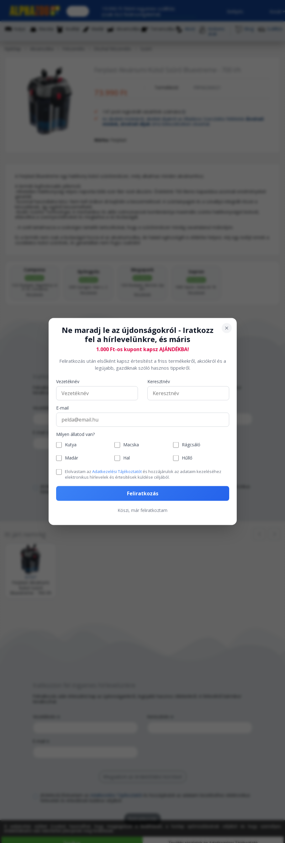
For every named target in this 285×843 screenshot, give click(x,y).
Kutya (71, 445)
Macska (131, 445)
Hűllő (187, 458)
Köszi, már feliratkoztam (142, 510)
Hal (126, 458)
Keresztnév (158, 381)
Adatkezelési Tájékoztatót (117, 471)
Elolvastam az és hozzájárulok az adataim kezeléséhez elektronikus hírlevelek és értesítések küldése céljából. (143, 474)
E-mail (62, 408)
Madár (71, 458)
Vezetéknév (67, 381)
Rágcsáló (191, 445)
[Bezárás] (227, 328)
